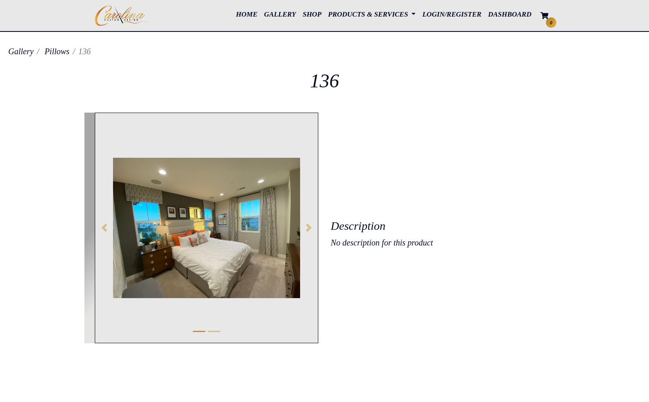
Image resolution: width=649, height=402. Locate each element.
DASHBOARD (509, 14)
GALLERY (281, 13)
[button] (104, 228)
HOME (248, 13)
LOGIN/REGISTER (451, 14)
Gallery (21, 51)
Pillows (57, 51)
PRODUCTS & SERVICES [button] (369, 14)
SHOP (313, 13)
